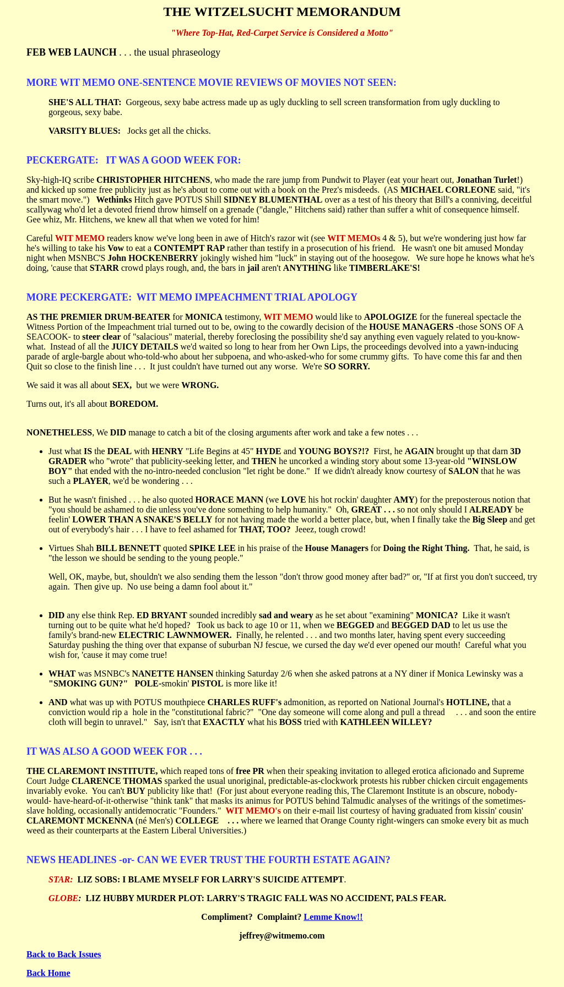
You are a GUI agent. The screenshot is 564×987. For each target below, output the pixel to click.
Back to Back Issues (63, 954)
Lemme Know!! (333, 916)
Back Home (48, 973)
